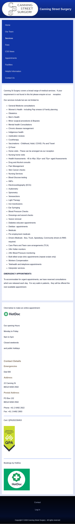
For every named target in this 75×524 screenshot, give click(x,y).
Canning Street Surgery (55, 9)
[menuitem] (37, 25)
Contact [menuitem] (37, 502)
